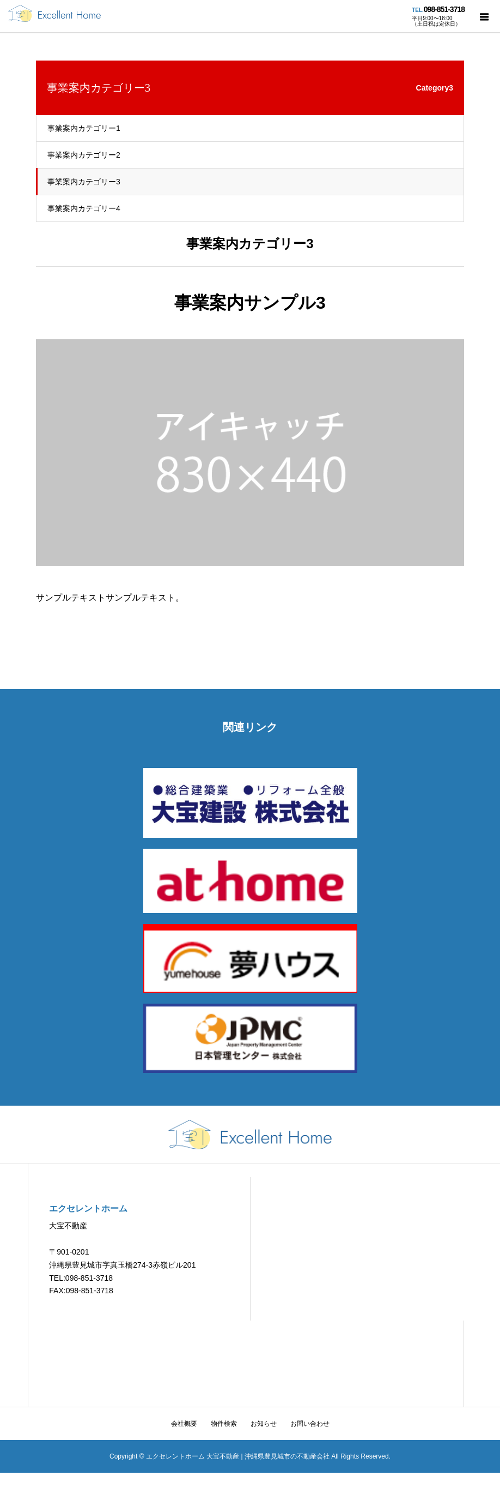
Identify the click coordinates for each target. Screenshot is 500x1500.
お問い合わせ (310, 1423)
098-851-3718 (444, 9)
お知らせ (264, 1423)
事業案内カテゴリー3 (83, 181)
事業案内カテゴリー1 (83, 128)
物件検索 (224, 1423)
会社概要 (184, 1423)
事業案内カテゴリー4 (83, 208)
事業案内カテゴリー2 (83, 155)
